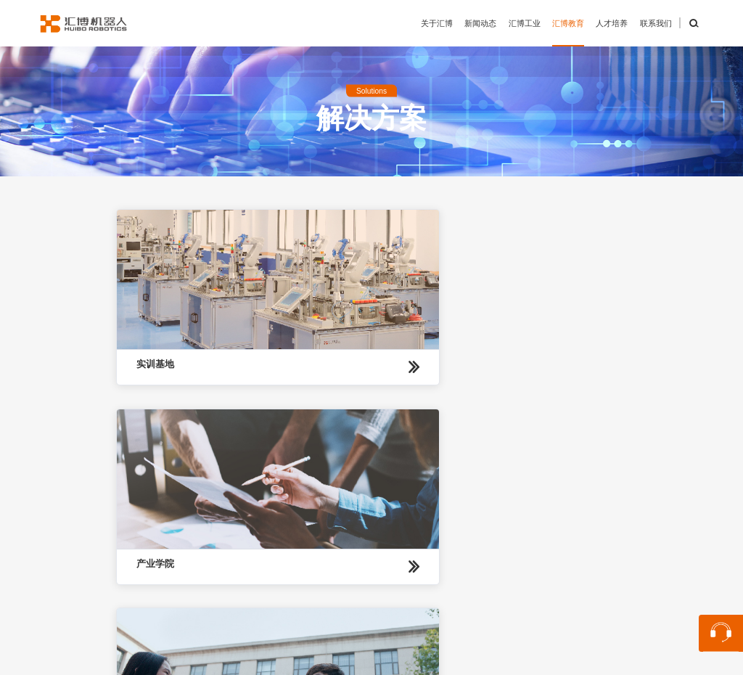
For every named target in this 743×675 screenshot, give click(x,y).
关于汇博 (437, 23)
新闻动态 (480, 23)
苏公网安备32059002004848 (433, 658)
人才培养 (612, 23)
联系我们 (656, 23)
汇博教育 (568, 23)
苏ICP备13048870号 (552, 658)
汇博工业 (525, 23)
